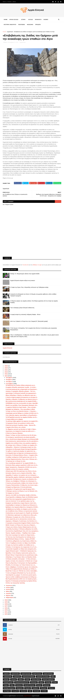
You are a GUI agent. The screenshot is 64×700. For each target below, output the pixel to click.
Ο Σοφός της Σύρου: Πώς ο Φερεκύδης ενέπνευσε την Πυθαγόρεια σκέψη (29, 289)
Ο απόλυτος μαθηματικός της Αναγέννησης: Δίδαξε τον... (21, 543)
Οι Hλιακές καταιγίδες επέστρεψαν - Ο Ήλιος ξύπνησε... (21, 561)
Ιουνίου (8, 591)
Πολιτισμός (43, 690)
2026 (6, 368)
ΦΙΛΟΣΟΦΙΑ (30, 24)
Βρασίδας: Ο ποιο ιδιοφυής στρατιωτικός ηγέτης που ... (21, 555)
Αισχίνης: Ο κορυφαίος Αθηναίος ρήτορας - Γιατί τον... (21, 393)
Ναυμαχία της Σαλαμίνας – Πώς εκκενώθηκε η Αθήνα (20, 411)
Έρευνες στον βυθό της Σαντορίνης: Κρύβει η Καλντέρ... (21, 497)
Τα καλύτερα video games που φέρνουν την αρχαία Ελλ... (22, 423)
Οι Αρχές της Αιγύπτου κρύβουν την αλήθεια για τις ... (21, 547)
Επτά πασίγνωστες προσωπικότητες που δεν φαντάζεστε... (22, 443)
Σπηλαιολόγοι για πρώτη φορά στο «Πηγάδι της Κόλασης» (22, 515)
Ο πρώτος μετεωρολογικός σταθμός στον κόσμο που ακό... (22, 485)
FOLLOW (58, 631)
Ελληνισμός (34, 684)
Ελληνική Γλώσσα (8, 684)
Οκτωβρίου (9, 383)
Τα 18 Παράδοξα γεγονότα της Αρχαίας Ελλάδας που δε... (22, 419)
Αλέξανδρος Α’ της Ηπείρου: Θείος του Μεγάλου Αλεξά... (21, 559)
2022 (6, 376)
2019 (6, 604)
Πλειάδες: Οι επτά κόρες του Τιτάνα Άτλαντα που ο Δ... (21, 567)
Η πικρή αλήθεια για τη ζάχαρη (14, 421)
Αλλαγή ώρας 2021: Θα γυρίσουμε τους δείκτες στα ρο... (21, 473)
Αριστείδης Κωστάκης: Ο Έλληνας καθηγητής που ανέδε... (22, 531)
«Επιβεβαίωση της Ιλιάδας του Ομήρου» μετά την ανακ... (21, 511)
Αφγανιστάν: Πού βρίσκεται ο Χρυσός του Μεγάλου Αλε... (22, 481)
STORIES (44, 693)
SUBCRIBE (58, 640)
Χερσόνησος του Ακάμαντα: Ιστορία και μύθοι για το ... (21, 433)
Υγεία (30, 693)
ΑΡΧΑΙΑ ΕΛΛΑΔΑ (13, 19)
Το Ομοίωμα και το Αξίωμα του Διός (16, 463)
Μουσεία (39, 687)
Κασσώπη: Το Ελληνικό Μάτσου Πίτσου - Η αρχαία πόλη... (22, 457)
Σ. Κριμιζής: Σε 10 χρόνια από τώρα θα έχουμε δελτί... (20, 491)
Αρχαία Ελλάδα (15, 675)
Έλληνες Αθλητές (36, 681)
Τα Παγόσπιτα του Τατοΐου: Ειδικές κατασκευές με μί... (21, 387)
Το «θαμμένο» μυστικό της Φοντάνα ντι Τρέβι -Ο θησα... (21, 431)
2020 (6, 602)
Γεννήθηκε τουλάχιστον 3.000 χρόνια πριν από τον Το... (21, 459)
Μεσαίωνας (19, 687)
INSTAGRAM (10, 636)
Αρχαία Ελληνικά (7, 350)
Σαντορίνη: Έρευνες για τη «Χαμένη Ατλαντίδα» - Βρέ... (21, 475)
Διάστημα (6, 681)
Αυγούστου (9, 587)
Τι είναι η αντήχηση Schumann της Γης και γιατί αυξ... (21, 575)
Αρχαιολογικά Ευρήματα (28, 678)
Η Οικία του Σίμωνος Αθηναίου (14, 435)
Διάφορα (21, 681)
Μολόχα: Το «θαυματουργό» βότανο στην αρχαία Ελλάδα (25, 275)
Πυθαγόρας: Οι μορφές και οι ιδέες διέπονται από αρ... (21, 519)
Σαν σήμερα (7, 693)
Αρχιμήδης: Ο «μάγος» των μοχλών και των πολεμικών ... (22, 477)
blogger (58, 201)
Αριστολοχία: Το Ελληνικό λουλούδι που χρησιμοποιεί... (21, 395)
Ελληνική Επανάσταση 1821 (21, 684)
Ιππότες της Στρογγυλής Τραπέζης (15, 585)
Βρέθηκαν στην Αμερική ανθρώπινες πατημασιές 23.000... (22, 509)
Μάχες (12, 687)
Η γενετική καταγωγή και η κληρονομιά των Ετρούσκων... (22, 391)
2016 (6, 610)
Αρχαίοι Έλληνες (37, 675)
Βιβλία (52, 678)
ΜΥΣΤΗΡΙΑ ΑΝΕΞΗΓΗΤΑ (10, 24)
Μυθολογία (46, 687)
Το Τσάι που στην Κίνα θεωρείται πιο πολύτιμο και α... (21, 539)
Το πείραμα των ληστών (12, 495)
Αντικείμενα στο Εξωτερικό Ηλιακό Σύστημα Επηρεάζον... (22, 451)
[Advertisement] (32, 242)
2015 (6, 612)
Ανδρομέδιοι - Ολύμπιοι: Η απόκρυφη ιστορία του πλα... (21, 449)
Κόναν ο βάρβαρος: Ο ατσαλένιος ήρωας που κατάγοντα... (22, 569)
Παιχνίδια (27, 690)
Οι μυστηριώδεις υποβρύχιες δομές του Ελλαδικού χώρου (22, 499)
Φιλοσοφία (36, 693)
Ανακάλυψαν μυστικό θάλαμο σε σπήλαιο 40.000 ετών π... (22, 415)
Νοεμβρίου (9, 381)
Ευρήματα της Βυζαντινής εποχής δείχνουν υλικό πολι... (21, 505)
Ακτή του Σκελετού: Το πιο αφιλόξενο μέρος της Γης (20, 503)
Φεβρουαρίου (10, 599)
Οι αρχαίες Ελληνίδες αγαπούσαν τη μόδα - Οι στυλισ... (21, 389)
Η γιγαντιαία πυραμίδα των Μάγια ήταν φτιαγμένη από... (21, 551)
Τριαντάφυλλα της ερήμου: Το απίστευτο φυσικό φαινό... (21, 577)
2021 (6, 378)
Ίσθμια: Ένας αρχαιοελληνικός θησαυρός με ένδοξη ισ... (21, 571)
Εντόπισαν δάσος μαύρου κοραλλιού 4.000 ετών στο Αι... (22, 467)
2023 (6, 374)
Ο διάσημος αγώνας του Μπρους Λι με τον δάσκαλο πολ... (22, 493)
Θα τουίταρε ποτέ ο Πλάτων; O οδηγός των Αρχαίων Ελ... (22, 447)
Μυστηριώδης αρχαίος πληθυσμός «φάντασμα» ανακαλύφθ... (23, 479)
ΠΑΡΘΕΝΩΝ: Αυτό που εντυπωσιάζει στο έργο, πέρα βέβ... (22, 405)
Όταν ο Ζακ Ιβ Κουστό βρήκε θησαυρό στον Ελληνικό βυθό (22, 441)
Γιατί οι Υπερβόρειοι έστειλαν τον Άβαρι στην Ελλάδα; (21, 545)
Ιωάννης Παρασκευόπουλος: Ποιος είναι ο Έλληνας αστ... (22, 461)
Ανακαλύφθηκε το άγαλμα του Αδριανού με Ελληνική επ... (22, 507)
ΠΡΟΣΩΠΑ (38, 24)
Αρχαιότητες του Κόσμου (43, 678)
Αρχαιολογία (10, 31)
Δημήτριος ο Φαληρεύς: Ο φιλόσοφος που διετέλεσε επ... (22, 523)
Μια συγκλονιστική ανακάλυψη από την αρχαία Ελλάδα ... (22, 403)
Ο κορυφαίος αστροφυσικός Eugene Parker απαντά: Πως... (23, 525)
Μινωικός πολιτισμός (29, 687)
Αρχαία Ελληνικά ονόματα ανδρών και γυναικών (22, 282)
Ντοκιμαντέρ (20, 690)
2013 (6, 616)
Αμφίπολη (6, 675)
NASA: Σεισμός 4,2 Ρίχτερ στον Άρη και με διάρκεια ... (21, 527)
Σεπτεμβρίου (9, 385)
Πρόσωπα (51, 690)
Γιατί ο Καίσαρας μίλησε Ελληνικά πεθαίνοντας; (22, 309)
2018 (6, 606)
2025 (6, 370)
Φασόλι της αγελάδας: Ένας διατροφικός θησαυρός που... (22, 407)
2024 (6, 372)
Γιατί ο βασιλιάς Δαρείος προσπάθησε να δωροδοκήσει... (22, 417)
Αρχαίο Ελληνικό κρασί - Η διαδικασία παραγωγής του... (21, 553)
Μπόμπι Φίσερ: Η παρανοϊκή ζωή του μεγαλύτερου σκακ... (22, 557)
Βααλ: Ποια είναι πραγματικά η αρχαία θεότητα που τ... (21, 501)
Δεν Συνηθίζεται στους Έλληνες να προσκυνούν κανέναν (21, 513)
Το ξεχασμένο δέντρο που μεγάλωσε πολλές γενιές (20, 425)
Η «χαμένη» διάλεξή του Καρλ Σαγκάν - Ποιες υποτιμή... (21, 409)
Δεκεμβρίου (9, 379)
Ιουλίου (8, 589)
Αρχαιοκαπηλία (7, 678)
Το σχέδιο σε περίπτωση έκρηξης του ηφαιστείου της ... (21, 453)
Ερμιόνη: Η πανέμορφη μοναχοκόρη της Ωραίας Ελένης (21, 583)
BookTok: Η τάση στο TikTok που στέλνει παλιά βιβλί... (22, 573)
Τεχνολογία (23, 693)
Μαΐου (8, 593)
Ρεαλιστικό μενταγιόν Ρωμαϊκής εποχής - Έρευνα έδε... (21, 427)
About (14, 1)
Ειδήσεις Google (37, 265)
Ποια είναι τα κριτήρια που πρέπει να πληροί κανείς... (20, 537)
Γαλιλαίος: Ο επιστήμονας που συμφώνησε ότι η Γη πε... (21, 549)
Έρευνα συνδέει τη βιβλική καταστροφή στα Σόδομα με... (21, 579)
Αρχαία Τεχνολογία (26, 675)
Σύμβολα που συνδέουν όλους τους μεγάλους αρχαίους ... (22, 445)
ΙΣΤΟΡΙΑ (23, 19)
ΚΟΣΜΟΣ (46, 19)
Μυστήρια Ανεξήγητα (9, 690)
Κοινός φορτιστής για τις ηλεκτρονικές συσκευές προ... (21, 521)
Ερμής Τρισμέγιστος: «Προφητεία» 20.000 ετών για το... (21, 469)
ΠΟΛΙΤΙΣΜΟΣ (21, 24)
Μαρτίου (8, 597)
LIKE (59, 626)
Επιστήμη (48, 684)
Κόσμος (6, 687)
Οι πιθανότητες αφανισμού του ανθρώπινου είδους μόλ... (21, 517)
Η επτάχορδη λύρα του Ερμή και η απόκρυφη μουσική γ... (22, 455)
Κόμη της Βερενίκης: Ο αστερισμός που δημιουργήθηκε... (22, 565)
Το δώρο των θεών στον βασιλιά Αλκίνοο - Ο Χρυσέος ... (21, 413)
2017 (6, 608)
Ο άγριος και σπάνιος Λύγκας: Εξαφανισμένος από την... (21, 529)
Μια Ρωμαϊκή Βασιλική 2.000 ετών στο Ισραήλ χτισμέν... (21, 581)
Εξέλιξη (41, 684)
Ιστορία (55, 684)
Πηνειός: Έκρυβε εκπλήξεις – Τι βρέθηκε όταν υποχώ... (21, 535)
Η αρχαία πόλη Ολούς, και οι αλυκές (16, 429)
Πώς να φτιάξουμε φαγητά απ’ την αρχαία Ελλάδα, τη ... (21, 465)
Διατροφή (13, 681)
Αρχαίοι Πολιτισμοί (48, 675)
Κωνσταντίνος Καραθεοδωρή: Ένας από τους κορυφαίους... (22, 533)
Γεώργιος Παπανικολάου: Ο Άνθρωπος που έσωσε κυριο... (22, 487)
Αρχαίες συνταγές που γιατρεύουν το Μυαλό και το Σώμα (21, 563)
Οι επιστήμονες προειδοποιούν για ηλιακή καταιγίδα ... (21, 439)
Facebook (25, 265)
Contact (9, 1)
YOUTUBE (10, 640)
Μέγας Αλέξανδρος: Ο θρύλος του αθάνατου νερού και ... (21, 397)
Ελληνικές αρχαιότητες (48, 681)
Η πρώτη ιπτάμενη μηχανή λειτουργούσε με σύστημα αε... (22, 399)
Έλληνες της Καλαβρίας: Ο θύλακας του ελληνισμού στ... (21, 483)
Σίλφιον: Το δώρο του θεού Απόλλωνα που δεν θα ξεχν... (21, 437)
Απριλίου (9, 595)
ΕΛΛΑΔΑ (30, 19)
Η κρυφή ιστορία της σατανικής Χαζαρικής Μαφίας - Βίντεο (25, 316)
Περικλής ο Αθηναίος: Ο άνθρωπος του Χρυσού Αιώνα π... (22, 401)
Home (4, 1)
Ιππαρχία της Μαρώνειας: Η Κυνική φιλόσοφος (19, 489)
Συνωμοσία (15, 693)
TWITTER (10, 631)
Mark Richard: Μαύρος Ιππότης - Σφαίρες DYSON (20, 541)
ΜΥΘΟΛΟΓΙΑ (38, 19)
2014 (6, 614)
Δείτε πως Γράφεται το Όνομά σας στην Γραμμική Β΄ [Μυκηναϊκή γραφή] (29, 323)
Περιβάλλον (35, 690)
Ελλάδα (27, 681)
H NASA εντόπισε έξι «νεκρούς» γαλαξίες (17, 471)
